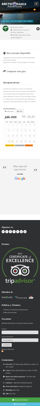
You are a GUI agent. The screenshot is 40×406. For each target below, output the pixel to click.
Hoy (24, 116)
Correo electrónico (8, 336)
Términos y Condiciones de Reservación (15, 310)
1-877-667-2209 (30, 376)
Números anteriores (8, 349)
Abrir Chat (16, 390)
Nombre (5, 329)
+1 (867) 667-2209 (17, 383)
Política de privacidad (9, 312)
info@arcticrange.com (25, 386)
